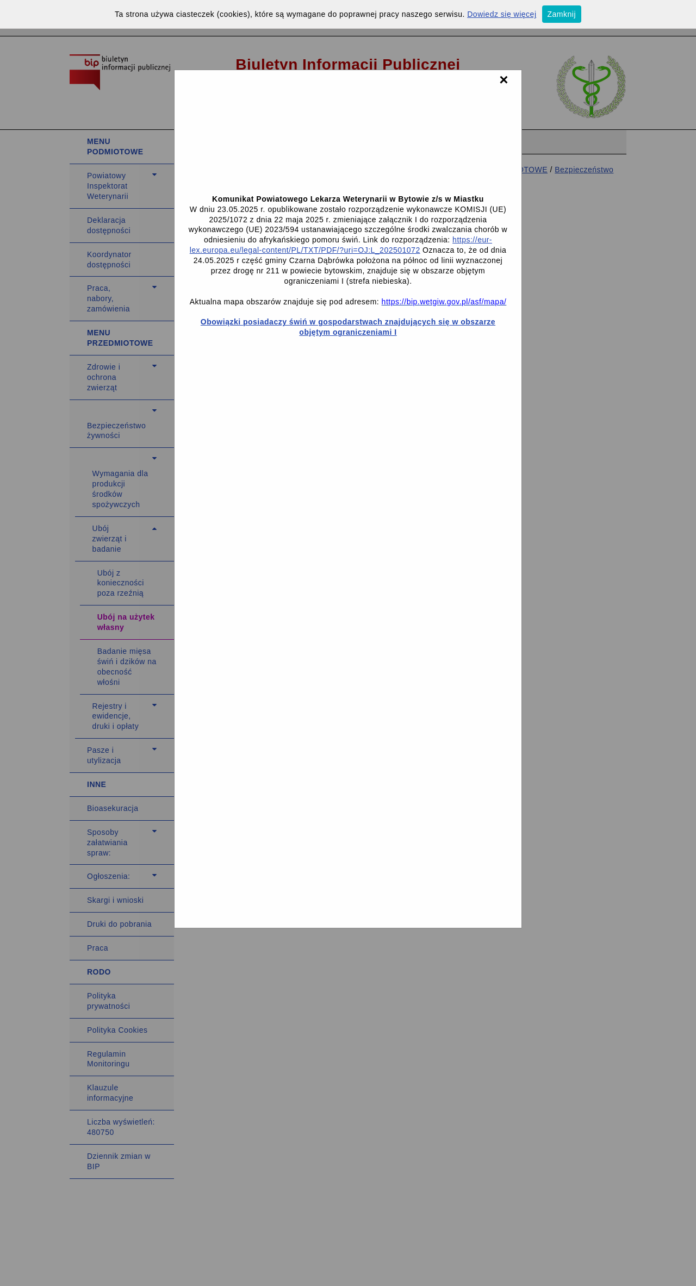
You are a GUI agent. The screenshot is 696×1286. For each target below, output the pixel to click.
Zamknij (562, 14)
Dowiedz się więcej (501, 14)
